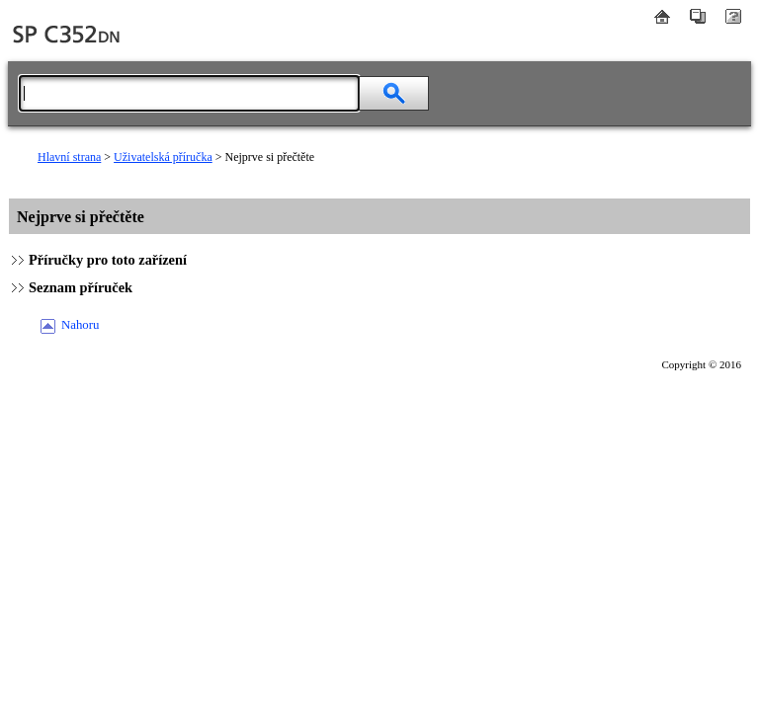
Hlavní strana (69, 157)
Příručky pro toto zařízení (108, 260)
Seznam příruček (80, 287)
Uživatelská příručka (163, 157)
